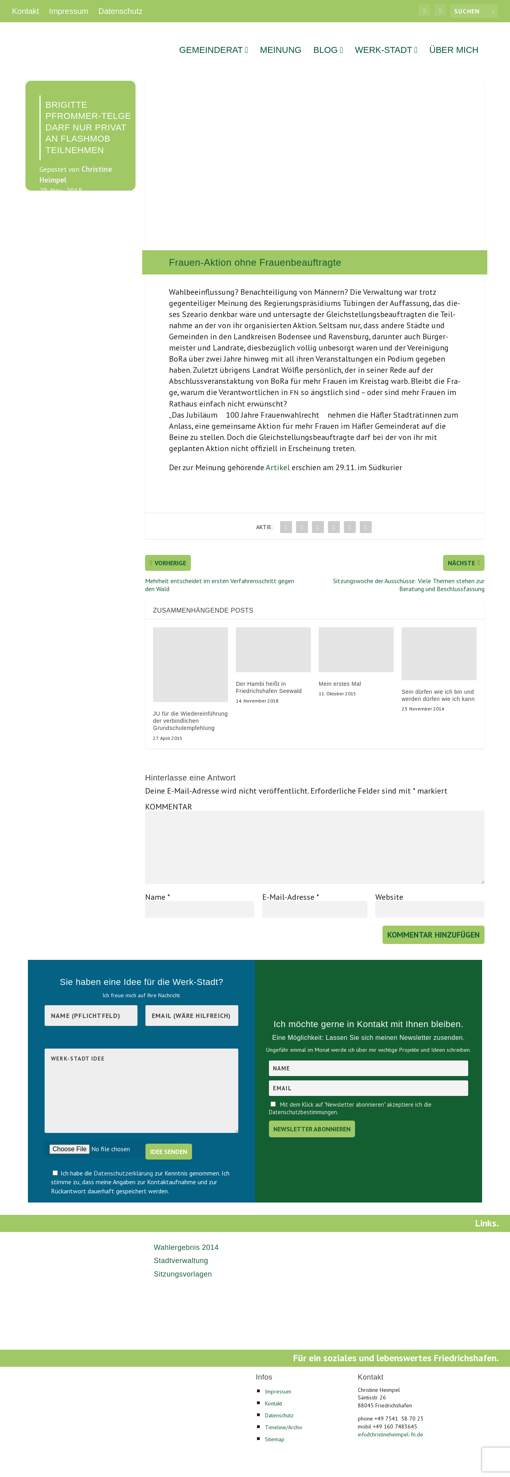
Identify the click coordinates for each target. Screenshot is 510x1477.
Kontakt (25, 11)
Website (389, 886)
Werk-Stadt (383, 40)
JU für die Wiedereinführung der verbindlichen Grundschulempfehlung (190, 710)
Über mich (454, 40)
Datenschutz (120, 11)
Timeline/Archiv (283, 1416)
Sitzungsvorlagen (183, 1263)
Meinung (281, 40)
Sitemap (274, 1428)
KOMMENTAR (168, 795)
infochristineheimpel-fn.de (390, 1423)
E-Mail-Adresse (290, 886)
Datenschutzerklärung (124, 1162)
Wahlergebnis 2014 (186, 1237)
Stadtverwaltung (181, 1250)
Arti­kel (277, 456)
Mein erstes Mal (340, 673)
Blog (326, 40)
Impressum (68, 11)
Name (157, 886)
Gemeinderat (211, 40)
